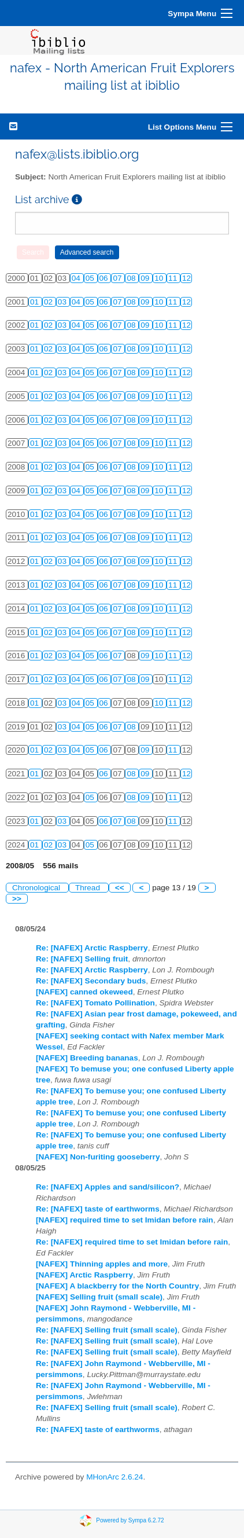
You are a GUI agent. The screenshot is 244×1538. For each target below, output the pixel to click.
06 (104, 278)
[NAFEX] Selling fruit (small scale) (99, 1297)
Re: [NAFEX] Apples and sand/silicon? (107, 1187)
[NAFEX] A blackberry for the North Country (117, 1286)
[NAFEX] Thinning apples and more (102, 1264)
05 (91, 278)
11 (173, 278)
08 (132, 278)
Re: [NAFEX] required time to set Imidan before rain (132, 1242)
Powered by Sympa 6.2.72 (130, 1520)
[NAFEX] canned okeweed (84, 992)
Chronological (37, 887)
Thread (88, 887)
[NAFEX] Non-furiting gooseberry (98, 1156)
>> (16, 898)
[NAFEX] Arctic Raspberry (84, 1275)
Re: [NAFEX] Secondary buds (91, 981)
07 (118, 278)
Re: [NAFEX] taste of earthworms (98, 1209)
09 (146, 278)
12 (186, 278)
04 (77, 278)
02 (49, 302)
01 (35, 302)
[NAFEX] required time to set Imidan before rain (124, 1220)
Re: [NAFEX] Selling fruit (82, 959)
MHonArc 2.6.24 (114, 1477)
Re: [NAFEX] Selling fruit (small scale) (107, 1330)
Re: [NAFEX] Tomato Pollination (95, 1003)
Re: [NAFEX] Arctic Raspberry (92, 948)
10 (159, 278)
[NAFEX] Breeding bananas (87, 1058)
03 (63, 302)
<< (119, 887)
